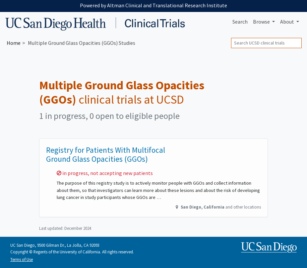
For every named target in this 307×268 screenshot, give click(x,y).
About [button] (287, 21)
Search (240, 21)
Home (14, 43)
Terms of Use (21, 259)
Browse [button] (262, 21)
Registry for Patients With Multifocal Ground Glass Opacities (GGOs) (105, 154)
